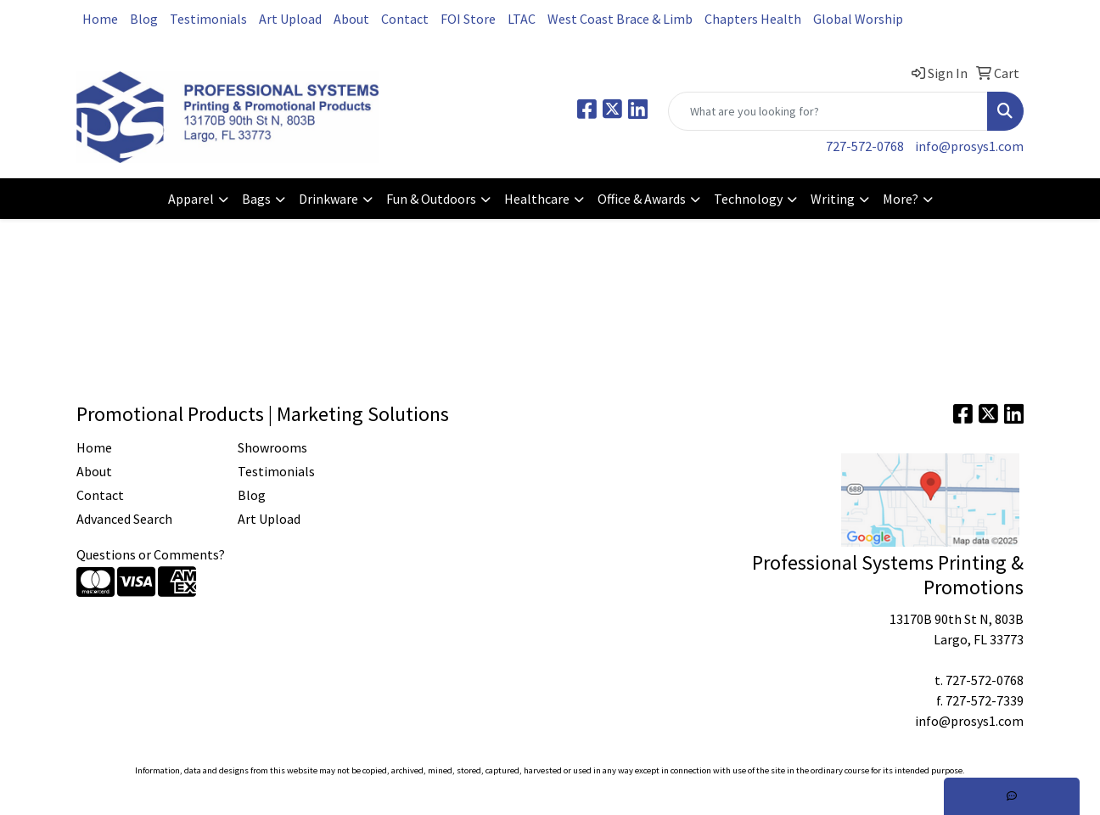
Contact (405, 18)
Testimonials (208, 18)
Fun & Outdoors (431, 198)
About (351, 18)
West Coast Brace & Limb (620, 18)
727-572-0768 (865, 146)
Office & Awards (642, 198)
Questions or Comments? (150, 554)
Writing (833, 198)
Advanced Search (124, 518)
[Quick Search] (828, 111)
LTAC (522, 18)
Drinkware (328, 198)
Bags (256, 198)
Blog (144, 18)
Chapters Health (752, 18)
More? (900, 198)
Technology (748, 198)
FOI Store (468, 18)
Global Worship (858, 18)
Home (100, 18)
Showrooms (272, 447)
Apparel (191, 198)
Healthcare (537, 198)
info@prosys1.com (969, 146)
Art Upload (290, 18)
